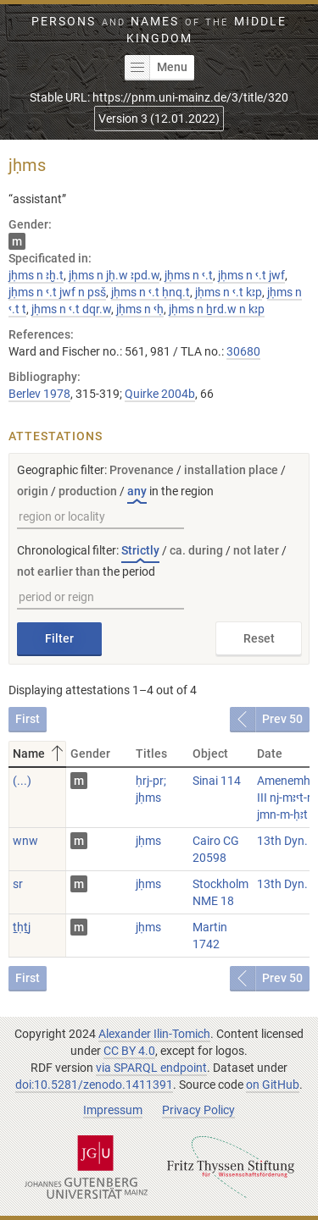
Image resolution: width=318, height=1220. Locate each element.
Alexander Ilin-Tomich (154, 1034)
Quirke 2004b (160, 393)
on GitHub (272, 1084)
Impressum (112, 1110)
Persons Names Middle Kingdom (158, 29)
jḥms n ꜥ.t (189, 275)
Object (210, 753)
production (88, 491)
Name (39, 753)
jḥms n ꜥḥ (140, 309)
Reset (259, 638)
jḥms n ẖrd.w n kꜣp (217, 309)
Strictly (140, 550)
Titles (151, 753)
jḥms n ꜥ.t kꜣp (228, 292)
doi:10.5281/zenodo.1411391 (94, 1084)
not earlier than (58, 571)
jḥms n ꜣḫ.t (36, 275)
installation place (231, 470)
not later (256, 550)
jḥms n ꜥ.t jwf (251, 275)
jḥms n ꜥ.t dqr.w (71, 309)
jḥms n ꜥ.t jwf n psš (57, 292)
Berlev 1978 (39, 393)
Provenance (141, 470)
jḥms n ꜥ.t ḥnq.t (150, 292)
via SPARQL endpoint (151, 1067)
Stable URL (159, 97)
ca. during (196, 550)
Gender (90, 753)
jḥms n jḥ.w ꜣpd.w (114, 275)
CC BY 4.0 (129, 1050)
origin (32, 491)
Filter (59, 638)
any (137, 491)
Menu (156, 67)
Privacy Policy (198, 1110)
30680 (243, 351)
